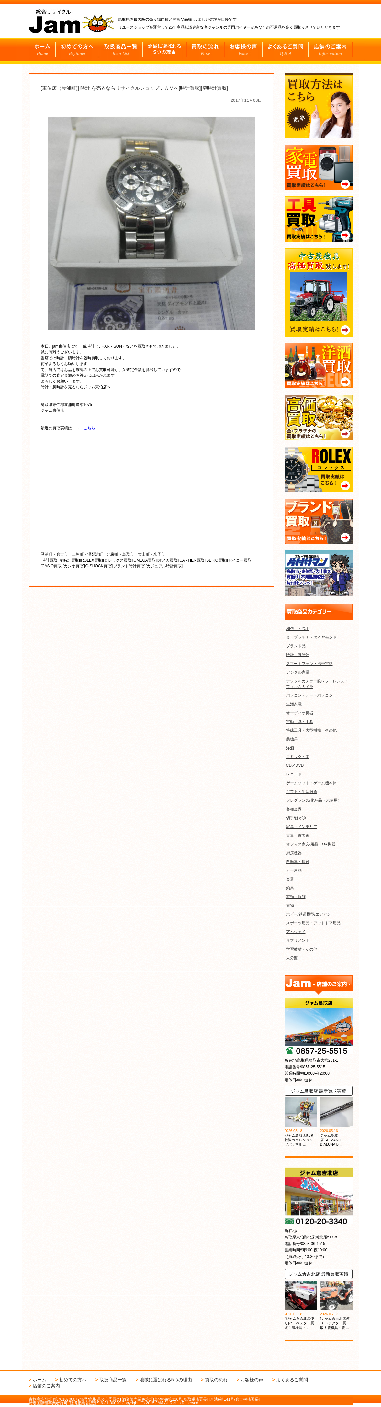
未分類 (292, 958)
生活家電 (294, 704)
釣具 (290, 888)
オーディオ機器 (299, 713)
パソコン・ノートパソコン (309, 695)
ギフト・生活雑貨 (301, 791)
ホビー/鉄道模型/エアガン (308, 914)
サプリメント (297, 940)
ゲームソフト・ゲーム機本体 (311, 783)
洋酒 (290, 748)
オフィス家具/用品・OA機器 (311, 844)
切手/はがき (296, 818)
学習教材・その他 (301, 949)
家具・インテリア (301, 826)
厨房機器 (294, 853)
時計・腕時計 (297, 655)
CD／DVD (295, 765)
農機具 (292, 739)
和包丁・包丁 (297, 628)
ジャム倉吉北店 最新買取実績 (318, 1274)
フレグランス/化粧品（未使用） (314, 800)
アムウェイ (296, 931)
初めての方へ (72, 1379)
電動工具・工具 (299, 721)
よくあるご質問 (292, 1379)
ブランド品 (296, 646)
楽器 (290, 879)
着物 (290, 905)
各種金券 (294, 809)
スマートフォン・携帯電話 (309, 663)
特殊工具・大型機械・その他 (311, 730)
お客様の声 (252, 1379)
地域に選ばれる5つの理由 (166, 1379)
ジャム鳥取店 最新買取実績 (318, 1091)
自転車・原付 (297, 861)
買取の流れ (216, 1379)
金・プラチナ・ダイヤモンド (311, 637)
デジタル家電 (297, 672)
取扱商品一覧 (113, 1379)
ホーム (39, 1379)
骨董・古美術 (297, 835)
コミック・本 (297, 756)
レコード (294, 774)
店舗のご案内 (46, 1385)
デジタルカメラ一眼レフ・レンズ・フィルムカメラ (317, 684)
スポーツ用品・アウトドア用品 (313, 923)
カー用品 (294, 870)
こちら (89, 428)
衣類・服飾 (296, 896)
